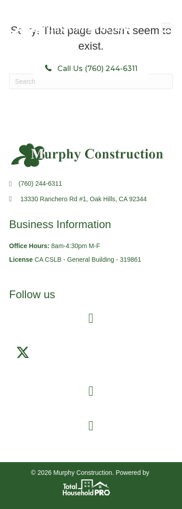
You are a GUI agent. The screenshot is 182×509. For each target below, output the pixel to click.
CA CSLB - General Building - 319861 (88, 259)
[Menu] (166, 27)
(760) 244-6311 (40, 183)
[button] (22, 352)
